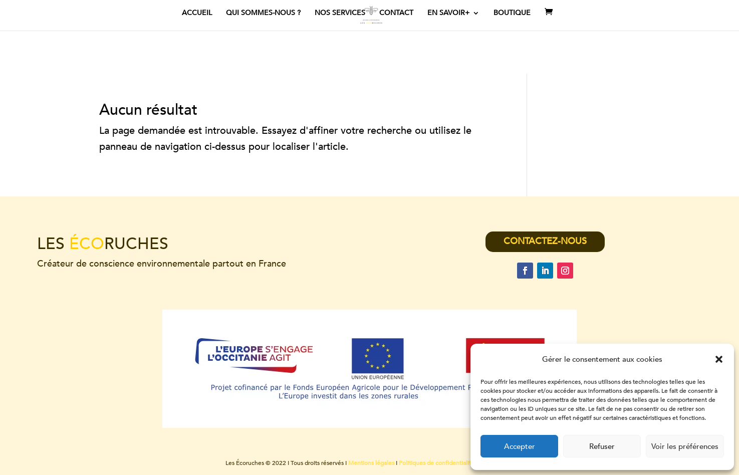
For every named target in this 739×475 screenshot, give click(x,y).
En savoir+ (448, 14)
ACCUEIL (197, 14)
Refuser (602, 446)
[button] (719, 359)
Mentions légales (371, 463)
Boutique (512, 14)
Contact (396, 14)
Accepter (519, 446)
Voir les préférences (684, 446)
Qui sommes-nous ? (263, 14)
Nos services (340, 14)
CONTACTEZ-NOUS (545, 241)
